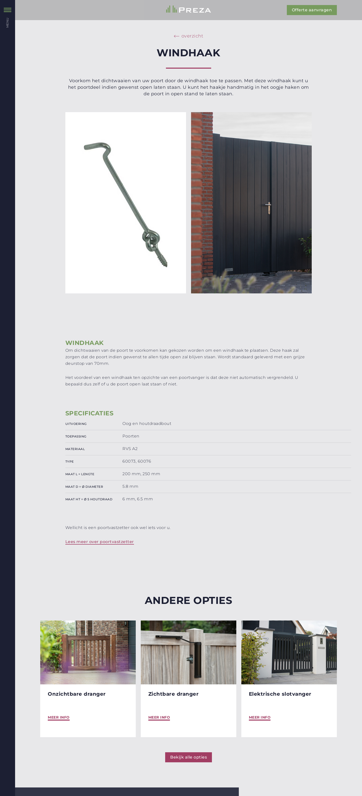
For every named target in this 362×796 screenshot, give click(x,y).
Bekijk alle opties (188, 757)
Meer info (59, 717)
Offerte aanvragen (312, 10)
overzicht (192, 36)
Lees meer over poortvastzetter (99, 541)
